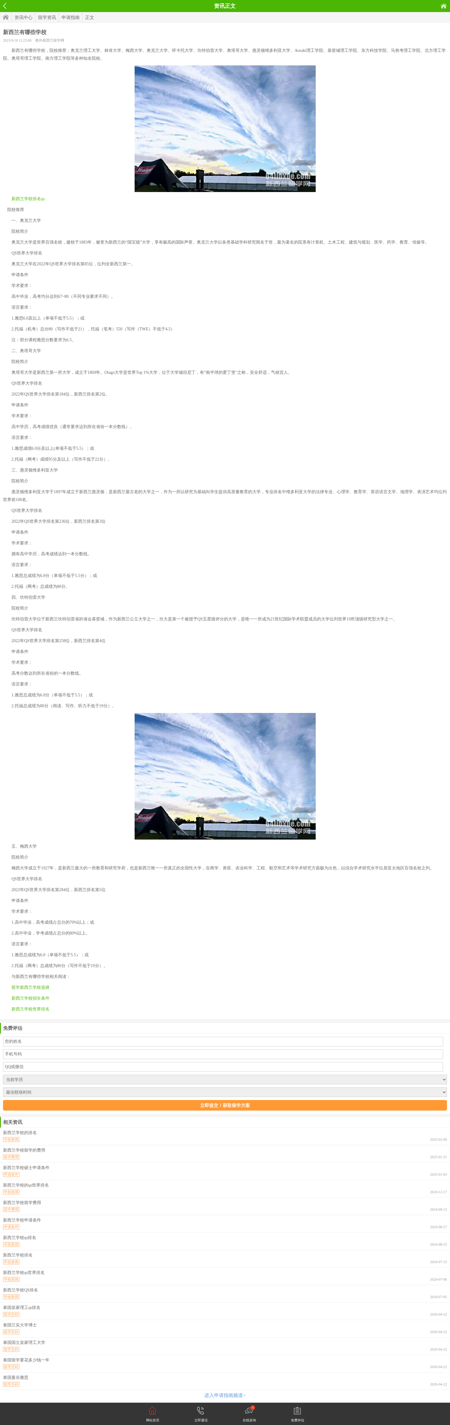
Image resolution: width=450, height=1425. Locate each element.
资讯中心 (23, 17)
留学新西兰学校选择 (30, 987)
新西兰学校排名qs (28, 199)
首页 (443, 5)
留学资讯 (47, 17)
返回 (4, 6)
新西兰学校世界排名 (30, 1009)
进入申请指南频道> (225, 1395)
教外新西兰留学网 (49, 40)
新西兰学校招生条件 (30, 998)
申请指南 (71, 17)
